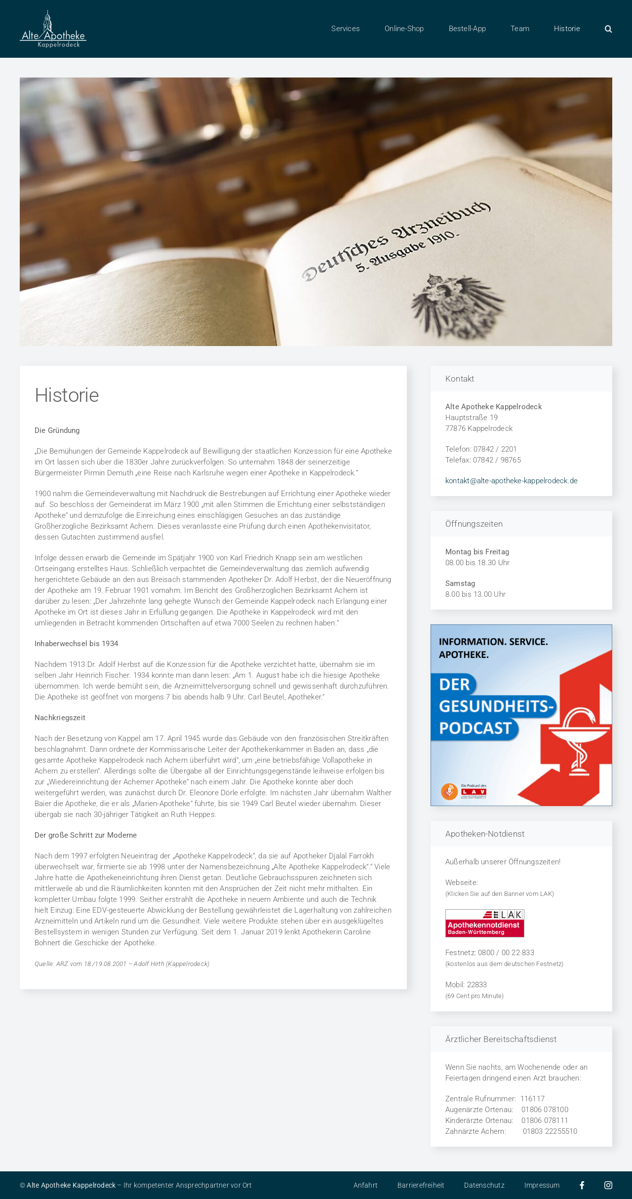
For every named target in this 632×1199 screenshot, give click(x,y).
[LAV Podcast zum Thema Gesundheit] (521, 627)
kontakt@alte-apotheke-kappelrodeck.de (511, 480)
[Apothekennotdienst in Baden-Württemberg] (484, 912)
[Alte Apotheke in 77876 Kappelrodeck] (53, 13)
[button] (608, 28)
